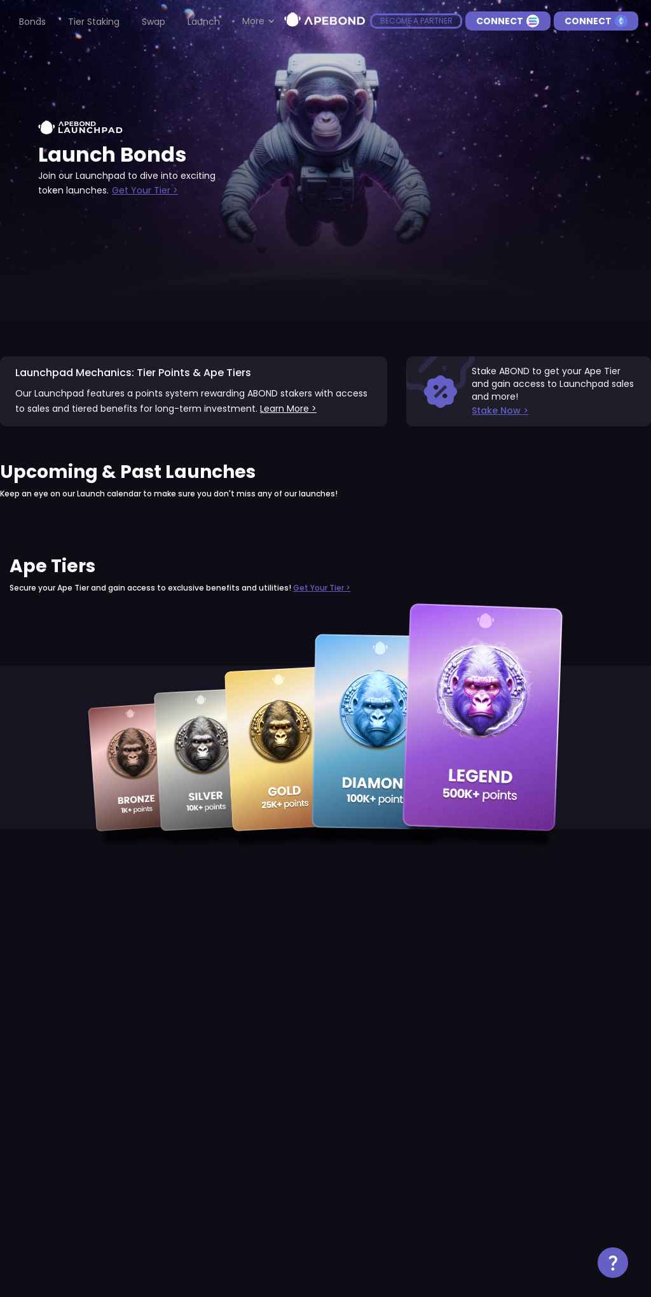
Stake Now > (500, 410)
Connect (507, 21)
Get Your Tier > (145, 190)
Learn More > (288, 408)
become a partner (416, 20)
